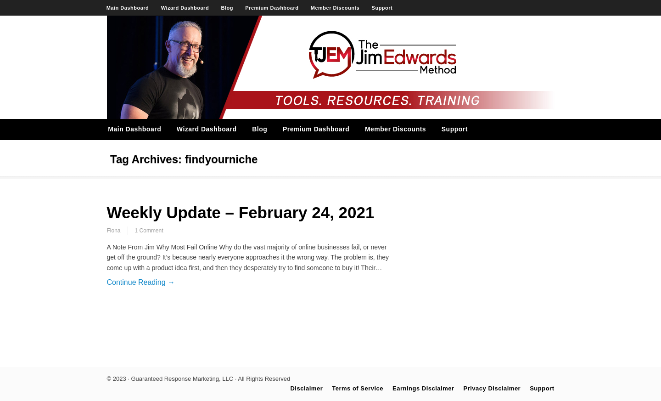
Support (382, 8)
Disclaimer (306, 388)
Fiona (114, 230)
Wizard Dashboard (185, 8)
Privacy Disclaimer (492, 388)
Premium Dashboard (271, 8)
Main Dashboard (127, 8)
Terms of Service (357, 388)
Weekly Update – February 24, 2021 (241, 212)
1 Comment (149, 230)
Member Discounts (335, 8)
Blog (227, 8)
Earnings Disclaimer (423, 388)
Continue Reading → (141, 282)
